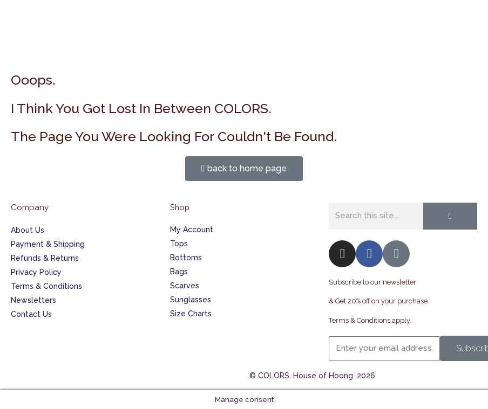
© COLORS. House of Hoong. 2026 (312, 375)
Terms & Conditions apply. (370, 320)
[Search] (450, 216)
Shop (179, 207)
